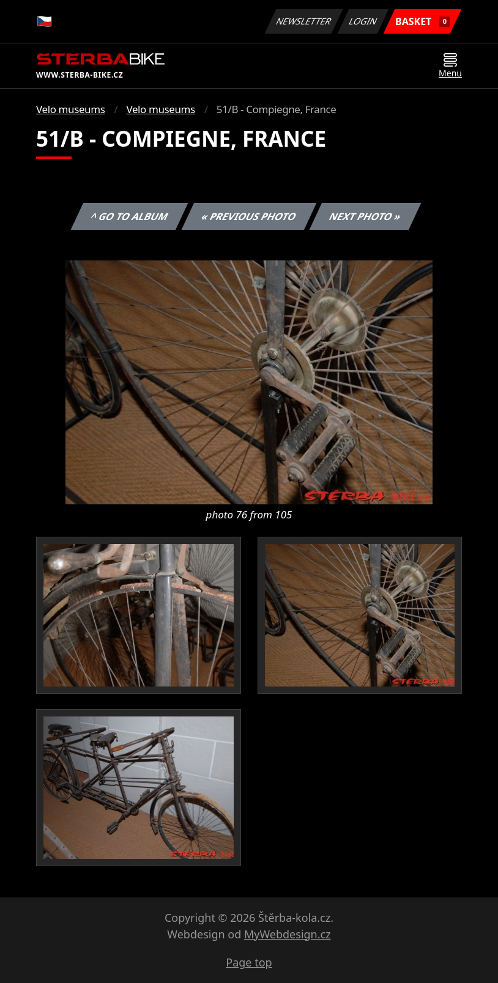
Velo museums (70, 109)
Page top (249, 962)
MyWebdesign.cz (287, 934)
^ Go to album (129, 216)
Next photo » (365, 216)
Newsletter (303, 21)
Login (363, 21)
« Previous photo (249, 216)
